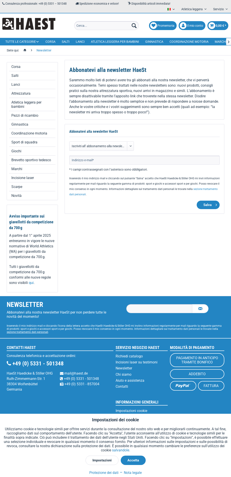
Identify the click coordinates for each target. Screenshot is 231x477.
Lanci (15, 84)
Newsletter (124, 368)
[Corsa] (50, 41)
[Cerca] (134, 25)
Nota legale (130, 473)
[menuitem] (106, 25)
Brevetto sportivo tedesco (31, 160)
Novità (16, 196)
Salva (210, 204)
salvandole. (121, 450)
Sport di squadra (24, 142)
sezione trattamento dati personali (27, 332)
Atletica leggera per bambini (26, 104)
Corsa (15, 67)
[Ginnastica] (154, 41)
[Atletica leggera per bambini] (115, 41)
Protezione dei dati (104, 473)
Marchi (16, 169)
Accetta (133, 460)
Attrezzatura (21, 93)
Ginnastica (19, 124)
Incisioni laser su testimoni (136, 362)
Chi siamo (123, 374)
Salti (14, 75)
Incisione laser (22, 178)
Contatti (122, 386)
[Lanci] (80, 41)
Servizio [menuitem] (219, 9)
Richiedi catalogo (129, 356)
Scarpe (16, 187)
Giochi (16, 151)
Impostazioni (102, 460)
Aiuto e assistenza (130, 380)
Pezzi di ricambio (24, 115)
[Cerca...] (106, 25)
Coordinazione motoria (29, 133)
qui (31, 283)
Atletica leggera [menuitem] (192, 9)
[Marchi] (221, 41)
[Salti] (66, 41)
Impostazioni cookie (131, 411)
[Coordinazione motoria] (189, 41)
